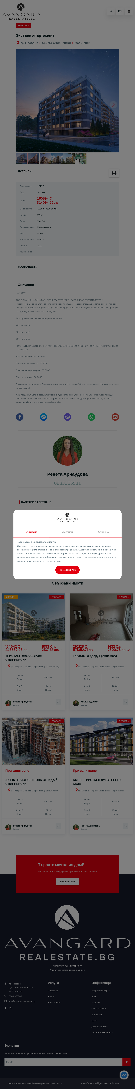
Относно (103, 532)
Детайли (67, 532)
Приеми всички (67, 570)
